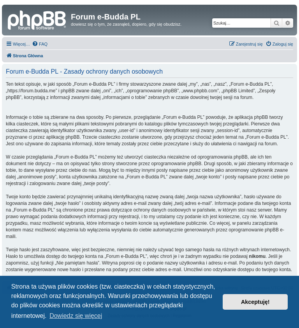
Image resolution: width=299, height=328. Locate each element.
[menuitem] (39, 44)
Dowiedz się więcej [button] (75, 315)
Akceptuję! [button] (255, 302)
